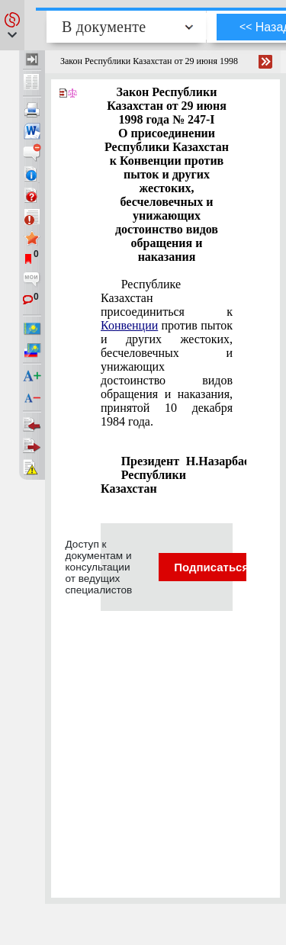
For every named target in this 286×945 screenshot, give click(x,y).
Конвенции (129, 325)
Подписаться (221, 567)
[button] (12, 25)
